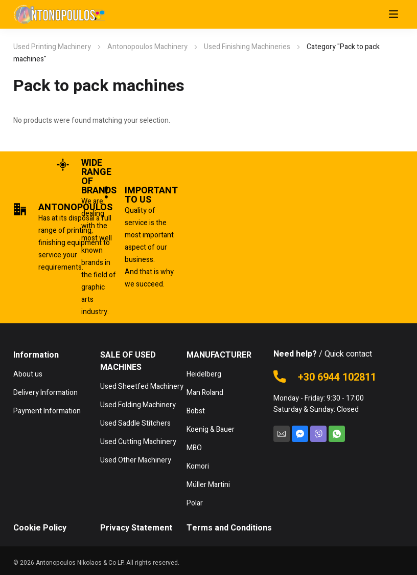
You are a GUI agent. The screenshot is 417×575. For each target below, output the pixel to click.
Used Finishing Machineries (247, 46)
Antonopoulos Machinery (147, 46)
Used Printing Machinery (52, 46)
